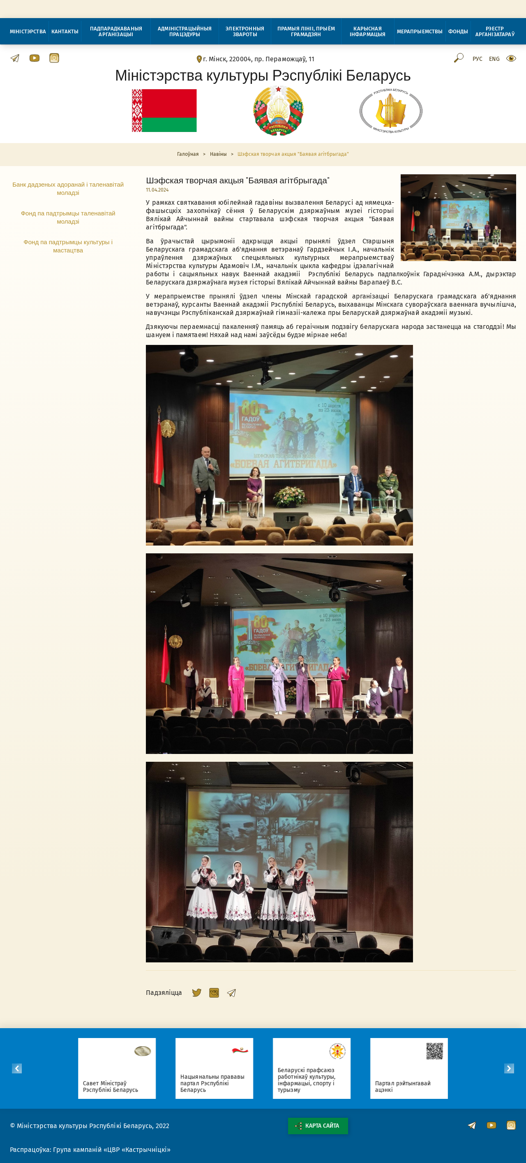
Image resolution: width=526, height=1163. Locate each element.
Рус (477, 59)
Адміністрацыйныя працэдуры (185, 31)
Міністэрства (28, 31)
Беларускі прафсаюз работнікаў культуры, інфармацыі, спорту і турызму (310, 1080)
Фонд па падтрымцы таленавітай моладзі (68, 217)
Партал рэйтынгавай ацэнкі (406, 1087)
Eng (494, 59)
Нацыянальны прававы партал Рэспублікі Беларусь (216, 1083)
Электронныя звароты (245, 31)
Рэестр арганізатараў (494, 31)
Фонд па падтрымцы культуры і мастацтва (68, 246)
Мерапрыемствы (420, 31)
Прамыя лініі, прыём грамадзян (306, 31)
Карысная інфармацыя (368, 31)
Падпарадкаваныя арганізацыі (116, 31)
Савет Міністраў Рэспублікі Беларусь (113, 1087)
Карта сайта (317, 1126)
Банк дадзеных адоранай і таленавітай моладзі (68, 188)
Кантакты (64, 31)
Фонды (458, 31)
